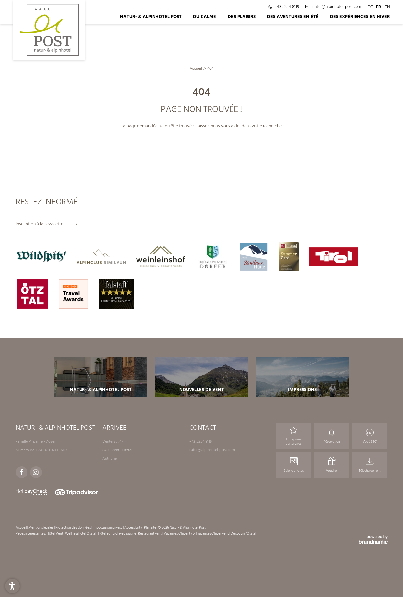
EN (387, 6)
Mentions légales (41, 528)
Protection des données (73, 528)
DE (370, 6)
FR (378, 6)
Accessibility (133, 528)
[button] (12, 584)
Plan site (150, 528)
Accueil (196, 68)
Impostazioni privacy (108, 528)
